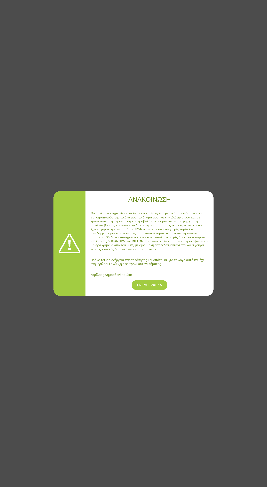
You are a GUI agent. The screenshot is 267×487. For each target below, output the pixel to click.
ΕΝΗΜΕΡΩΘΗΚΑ (149, 285)
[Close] (212, 192)
